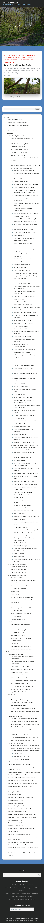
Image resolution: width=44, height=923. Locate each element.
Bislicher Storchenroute (21, 527)
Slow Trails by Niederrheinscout (18, 136)
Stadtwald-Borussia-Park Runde (23, 510)
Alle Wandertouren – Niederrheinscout (20, 128)
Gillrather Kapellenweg (18, 155)
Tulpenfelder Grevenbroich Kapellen (22, 597)
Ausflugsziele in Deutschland (17, 692)
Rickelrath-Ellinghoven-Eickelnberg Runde (26, 219)
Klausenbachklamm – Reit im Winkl (21, 672)
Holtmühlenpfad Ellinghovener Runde (25, 221)
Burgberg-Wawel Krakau (21, 759)
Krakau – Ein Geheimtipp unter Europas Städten (25, 748)
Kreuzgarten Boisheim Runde (20, 141)
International (10, 714)
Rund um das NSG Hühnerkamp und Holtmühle (22, 783)
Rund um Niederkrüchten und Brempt (25, 349)
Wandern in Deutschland (15, 654)
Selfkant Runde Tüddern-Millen (23, 264)
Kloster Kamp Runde (20, 460)
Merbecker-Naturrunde (18, 146)
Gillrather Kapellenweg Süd (19, 144)
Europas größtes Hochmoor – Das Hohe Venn (24, 737)
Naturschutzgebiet (28, 57)
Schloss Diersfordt (16, 610)
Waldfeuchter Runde (20, 267)
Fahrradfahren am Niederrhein (17, 564)
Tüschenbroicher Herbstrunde (22, 320)
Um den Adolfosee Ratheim (22, 270)
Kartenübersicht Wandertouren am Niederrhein (25, 165)
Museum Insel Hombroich (18, 588)
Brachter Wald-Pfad (20, 394)
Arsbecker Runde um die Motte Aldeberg (26, 213)
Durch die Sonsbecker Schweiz (23, 492)
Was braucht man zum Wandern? (18, 125)
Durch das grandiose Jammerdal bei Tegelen (24, 721)
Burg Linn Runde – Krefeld (21, 508)
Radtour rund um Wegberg (19, 572)
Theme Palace (33, 920)
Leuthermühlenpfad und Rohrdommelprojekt (21, 806)
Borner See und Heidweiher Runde (17, 65)
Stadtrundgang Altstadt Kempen (21, 646)
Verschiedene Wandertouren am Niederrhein (24, 445)
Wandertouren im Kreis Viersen (20, 329)
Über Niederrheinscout (15, 119)
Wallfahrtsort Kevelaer (18, 632)
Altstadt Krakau (18, 753)
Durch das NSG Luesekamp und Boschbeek (24, 718)
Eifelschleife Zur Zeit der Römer (20, 675)
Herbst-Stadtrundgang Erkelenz (20, 630)
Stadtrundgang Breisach (18, 697)
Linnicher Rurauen (19, 556)
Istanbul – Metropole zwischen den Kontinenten (25, 745)
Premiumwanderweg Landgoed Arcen (22, 740)
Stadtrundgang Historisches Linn (21, 624)
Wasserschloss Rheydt (20, 545)
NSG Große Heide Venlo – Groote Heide (25, 421)
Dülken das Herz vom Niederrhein (21, 627)
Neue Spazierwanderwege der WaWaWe (26, 516)
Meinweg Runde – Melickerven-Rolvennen (26, 184)
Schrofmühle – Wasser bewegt (20, 583)
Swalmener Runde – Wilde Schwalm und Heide (25, 724)
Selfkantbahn (15, 591)
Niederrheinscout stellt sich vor (17, 122)
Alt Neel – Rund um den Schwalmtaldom (26, 415)
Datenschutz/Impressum (15, 131)
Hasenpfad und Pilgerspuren (22, 457)
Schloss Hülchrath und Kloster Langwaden (26, 530)
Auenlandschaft (9, 55)
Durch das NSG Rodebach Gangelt (24, 296)
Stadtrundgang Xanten (18, 635)
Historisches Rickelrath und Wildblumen (26, 259)
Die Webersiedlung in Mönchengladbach (23, 580)
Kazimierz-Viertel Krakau (21, 756)
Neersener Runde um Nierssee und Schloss (26, 473)
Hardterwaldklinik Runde (21, 543)
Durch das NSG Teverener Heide (23, 304)
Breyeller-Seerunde (19, 383)
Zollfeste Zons (15, 643)
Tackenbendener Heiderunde (22, 363)
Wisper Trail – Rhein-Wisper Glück (21, 689)
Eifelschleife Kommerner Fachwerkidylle (23, 686)
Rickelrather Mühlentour (21, 326)
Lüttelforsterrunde (19, 299)
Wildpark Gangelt (16, 577)
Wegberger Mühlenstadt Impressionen (22, 649)
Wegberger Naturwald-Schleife (23, 229)
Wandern (15, 60)
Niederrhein (8, 60)
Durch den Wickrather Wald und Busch (25, 484)
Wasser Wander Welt (26, 60)
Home (7, 117)
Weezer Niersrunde (19, 513)
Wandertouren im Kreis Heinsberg (21, 168)
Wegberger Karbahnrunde (22, 262)
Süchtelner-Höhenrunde (21, 386)
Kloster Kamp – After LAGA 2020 (21, 608)
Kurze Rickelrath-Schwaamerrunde (24, 302)
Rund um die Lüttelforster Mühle (23, 336)
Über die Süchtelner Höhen (22, 426)
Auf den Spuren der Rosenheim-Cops (22, 669)
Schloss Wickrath (19, 553)
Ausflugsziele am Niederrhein (17, 575)
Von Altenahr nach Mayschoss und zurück (23, 680)
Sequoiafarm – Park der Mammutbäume (23, 586)
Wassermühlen (9, 62)
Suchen (37, 109)
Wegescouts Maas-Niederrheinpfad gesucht (21, 777)
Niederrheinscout (10, 2)
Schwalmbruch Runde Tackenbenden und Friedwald (24, 772)
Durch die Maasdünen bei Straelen (24, 481)
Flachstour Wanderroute (21, 179)
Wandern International (15, 716)
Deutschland (20, 55)
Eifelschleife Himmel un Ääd (19, 683)
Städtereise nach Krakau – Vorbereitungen (26, 750)
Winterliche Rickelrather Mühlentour (24, 170)
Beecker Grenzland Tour (21, 181)
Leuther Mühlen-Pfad (20, 424)
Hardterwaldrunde (19, 519)
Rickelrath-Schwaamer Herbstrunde (24, 232)
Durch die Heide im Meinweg (19, 152)
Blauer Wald (15, 594)
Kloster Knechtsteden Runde (22, 505)
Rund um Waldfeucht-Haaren (22, 246)
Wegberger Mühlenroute (18, 569)
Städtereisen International (16, 743)
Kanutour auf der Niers (18, 619)
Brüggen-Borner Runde (21, 360)
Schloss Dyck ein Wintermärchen (21, 605)
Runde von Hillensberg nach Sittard (24, 187)
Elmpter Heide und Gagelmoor (20, 149)
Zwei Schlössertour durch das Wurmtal (25, 273)
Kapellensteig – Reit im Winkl (20, 666)
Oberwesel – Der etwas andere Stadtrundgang (25, 711)
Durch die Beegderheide (18, 727)
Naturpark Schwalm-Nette (12, 57)
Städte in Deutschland (15, 695)
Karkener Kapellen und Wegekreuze (22, 138)
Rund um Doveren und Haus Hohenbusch (26, 195)
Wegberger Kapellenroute (19, 566)
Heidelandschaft (30, 55)
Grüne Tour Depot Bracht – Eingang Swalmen (22, 814)
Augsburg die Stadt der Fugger (20, 700)
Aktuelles (8, 762)
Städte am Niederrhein (15, 622)
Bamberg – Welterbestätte (19, 705)
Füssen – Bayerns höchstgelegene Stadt (23, 708)
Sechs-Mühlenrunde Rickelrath (23, 243)
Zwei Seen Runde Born (20, 434)
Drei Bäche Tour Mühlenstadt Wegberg (25, 312)
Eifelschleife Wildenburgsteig (20, 678)
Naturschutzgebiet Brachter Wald (24, 442)
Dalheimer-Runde (19, 235)
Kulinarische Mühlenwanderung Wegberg (26, 173)
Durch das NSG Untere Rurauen (23, 323)
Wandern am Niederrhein (16, 163)
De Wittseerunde (19, 418)
